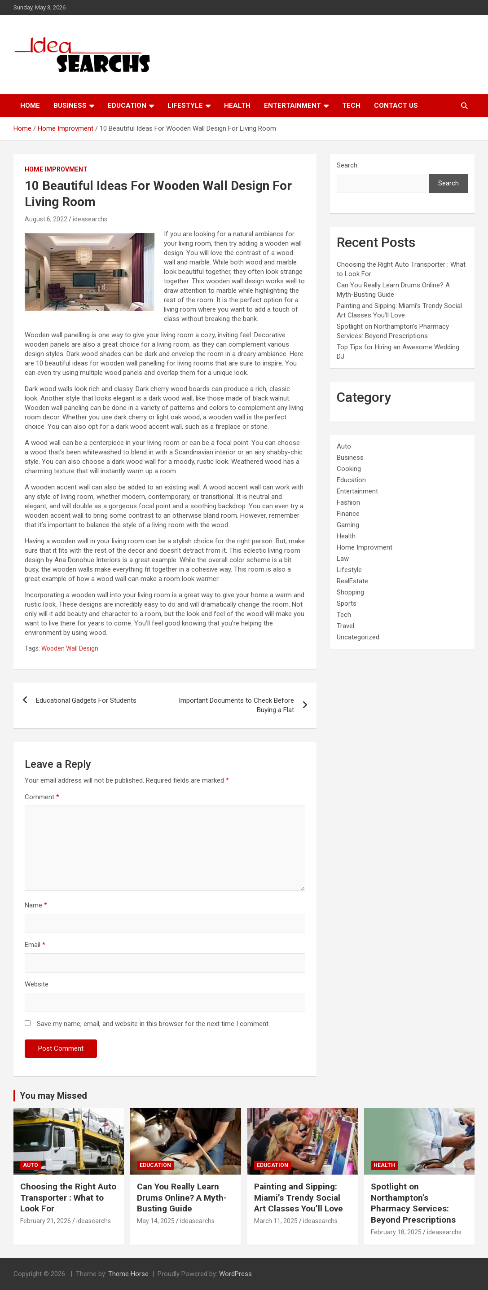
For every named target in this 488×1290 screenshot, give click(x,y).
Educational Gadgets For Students (86, 700)
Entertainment (292, 105)
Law (343, 559)
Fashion (348, 502)
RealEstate (352, 581)
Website (36, 984)
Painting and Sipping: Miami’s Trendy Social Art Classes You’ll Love (298, 1197)
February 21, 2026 (45, 1220)
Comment (42, 797)
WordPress (235, 1274)
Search (347, 165)
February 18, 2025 (396, 1232)
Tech (351, 105)
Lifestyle (185, 105)
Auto (344, 446)
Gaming (348, 525)
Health (237, 105)
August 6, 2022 (46, 219)
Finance (348, 514)
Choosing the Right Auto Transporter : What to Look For (68, 1197)
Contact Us (396, 105)
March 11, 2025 (276, 1220)
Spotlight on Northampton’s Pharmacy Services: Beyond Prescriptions (413, 1203)
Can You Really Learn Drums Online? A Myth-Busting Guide (182, 1197)
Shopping (350, 592)
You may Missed (53, 1095)
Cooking (349, 469)
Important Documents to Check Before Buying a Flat (236, 705)
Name (36, 905)
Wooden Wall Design (69, 648)
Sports (346, 603)
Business (70, 105)
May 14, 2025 (156, 1220)
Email (35, 945)
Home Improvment (56, 169)
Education (127, 105)
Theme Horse (128, 1274)
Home (30, 105)
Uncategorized (358, 637)
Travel (345, 626)
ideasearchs (90, 219)
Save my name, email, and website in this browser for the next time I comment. (153, 1024)
